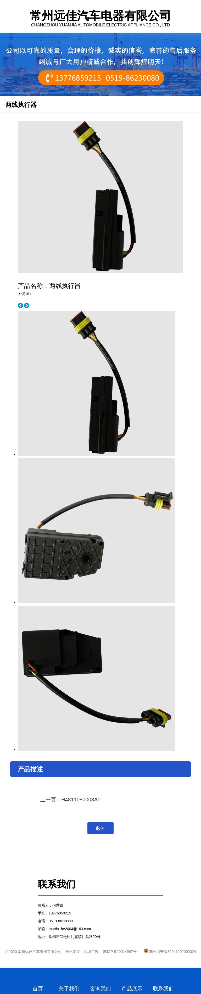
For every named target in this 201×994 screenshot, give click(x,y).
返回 (100, 828)
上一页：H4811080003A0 (70, 799)
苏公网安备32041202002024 (170, 952)
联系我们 (163, 988)
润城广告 (91, 952)
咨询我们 (100, 988)
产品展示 (131, 988)
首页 (37, 988)
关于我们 (69, 988)
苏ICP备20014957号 (120, 952)
